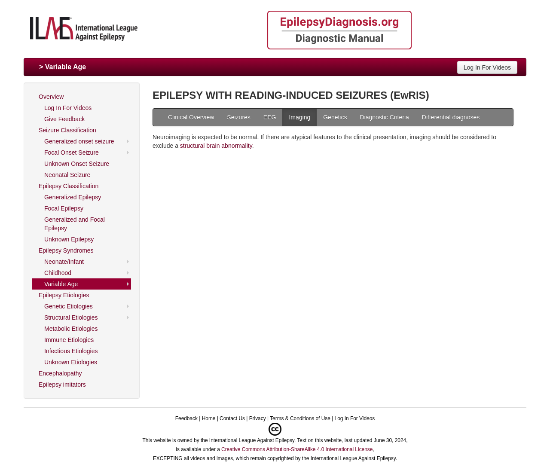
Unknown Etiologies (70, 362)
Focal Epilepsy (63, 208)
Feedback (186, 418)
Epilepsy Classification (68, 186)
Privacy (257, 418)
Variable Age (61, 284)
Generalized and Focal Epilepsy (74, 224)
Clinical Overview (191, 117)
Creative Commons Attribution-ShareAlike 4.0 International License (297, 449)
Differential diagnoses (451, 117)
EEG (269, 117)
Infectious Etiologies (71, 351)
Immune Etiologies (69, 339)
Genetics (335, 117)
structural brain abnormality (216, 145)
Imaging (299, 117)
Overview (51, 96)
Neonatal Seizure (67, 174)
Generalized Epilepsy (72, 197)
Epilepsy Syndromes (66, 250)
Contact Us (232, 418)
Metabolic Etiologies (71, 328)
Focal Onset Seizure (71, 152)
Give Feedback (64, 119)
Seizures (238, 117)
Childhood (57, 272)
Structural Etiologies (71, 317)
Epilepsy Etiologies (64, 295)
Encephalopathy (60, 373)
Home (209, 418)
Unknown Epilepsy (69, 239)
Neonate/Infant (64, 261)
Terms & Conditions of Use (300, 418)
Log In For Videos (487, 67)
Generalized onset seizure (79, 141)
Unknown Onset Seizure (76, 163)
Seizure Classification (67, 130)
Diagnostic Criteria (384, 117)
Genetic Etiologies (68, 306)
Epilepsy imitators (62, 384)
